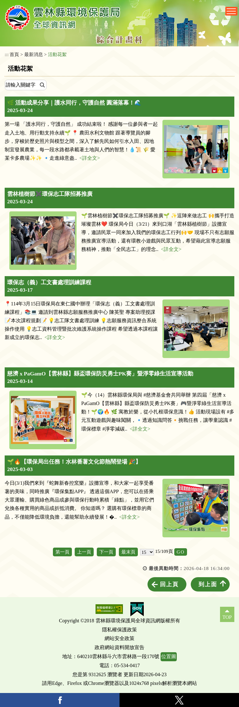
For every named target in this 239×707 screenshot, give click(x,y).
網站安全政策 (119, 638)
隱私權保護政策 (119, 629)
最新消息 (33, 54)
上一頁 (84, 551)
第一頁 (62, 551)
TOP (227, 617)
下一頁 (106, 551)
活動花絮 (57, 54)
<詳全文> (89, 158)
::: (7, 54)
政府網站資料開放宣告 (119, 647)
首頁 (14, 54)
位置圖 (168, 656)
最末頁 (128, 551)
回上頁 (169, 584)
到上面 (208, 584)
